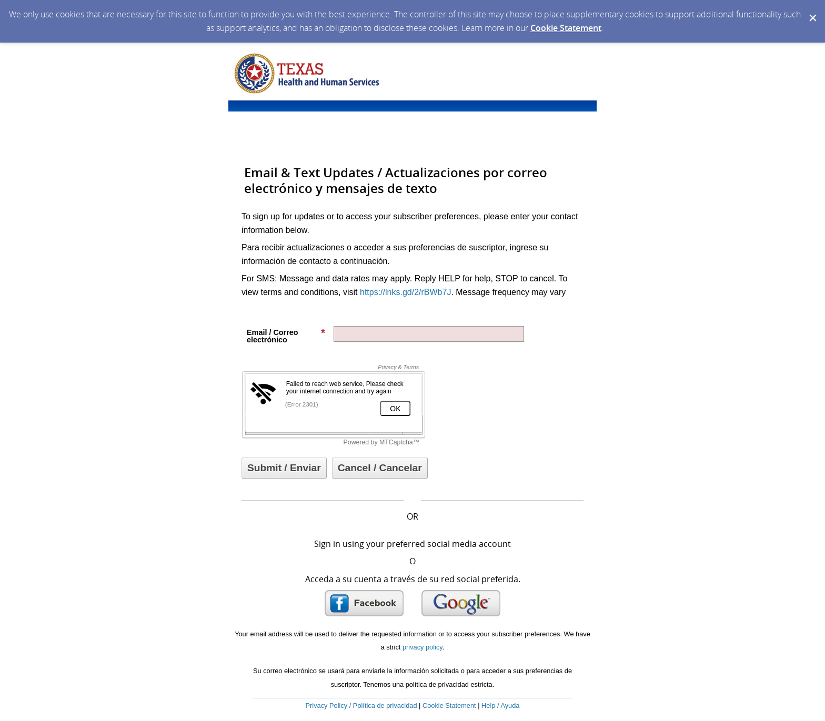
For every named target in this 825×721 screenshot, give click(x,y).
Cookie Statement (565, 28)
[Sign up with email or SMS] (284, 468)
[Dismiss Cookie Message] (812, 10)
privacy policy (422, 647)
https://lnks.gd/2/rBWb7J (405, 292)
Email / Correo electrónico (286, 336)
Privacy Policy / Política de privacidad (361, 705)
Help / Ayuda (500, 705)
